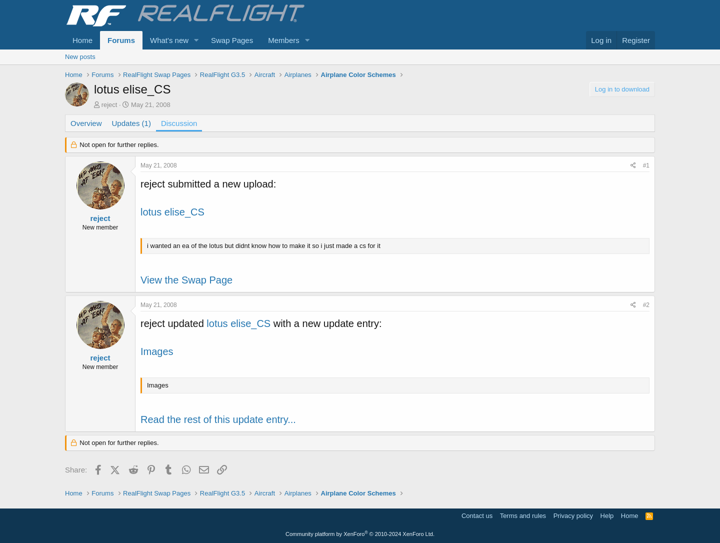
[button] (197, 40)
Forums (121, 40)
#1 (646, 165)
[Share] (633, 166)
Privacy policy (573, 516)
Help (607, 516)
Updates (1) (131, 123)
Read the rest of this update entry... (218, 419)
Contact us (477, 516)
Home (82, 40)
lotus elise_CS (172, 212)
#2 (646, 305)
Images (157, 351)
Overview (86, 123)
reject (110, 104)
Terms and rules (523, 516)
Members (284, 40)
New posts (80, 56)
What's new (169, 40)
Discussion (179, 123)
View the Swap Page (186, 280)
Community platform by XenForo (360, 534)
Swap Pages (232, 40)
